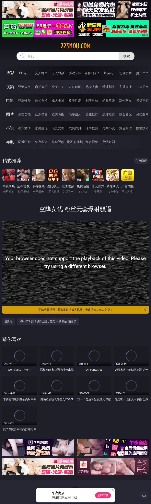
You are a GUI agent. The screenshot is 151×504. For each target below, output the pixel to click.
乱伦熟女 (125, 100)
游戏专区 (75, 73)
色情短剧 (108, 142)
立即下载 (103, 495)
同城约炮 (24, 142)
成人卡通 (58, 100)
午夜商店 (41, 142)
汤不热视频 (75, 142)
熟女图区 (125, 114)
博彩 (10, 73)
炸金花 (108, 73)
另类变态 (142, 100)
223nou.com (75, 46)
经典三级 (108, 100)
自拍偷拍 (41, 87)
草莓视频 (58, 142)
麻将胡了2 (92, 73)
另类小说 (108, 128)
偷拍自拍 (41, 100)
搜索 (126, 56)
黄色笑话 (125, 128)
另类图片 (142, 114)
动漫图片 (75, 114)
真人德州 (41, 73)
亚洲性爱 (24, 100)
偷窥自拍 (24, 114)
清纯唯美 (108, 114)
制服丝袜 (92, 100)
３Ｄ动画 (75, 87)
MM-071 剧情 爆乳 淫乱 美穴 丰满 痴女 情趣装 (48, 321)
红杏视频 (92, 142)
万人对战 (58, 73)
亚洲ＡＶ (24, 87)
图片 (10, 114)
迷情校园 (92, 128)
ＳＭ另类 (142, 87)
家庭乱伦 (41, 128)
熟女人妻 (92, 87)
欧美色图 (58, 114)
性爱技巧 (142, 128)
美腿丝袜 (92, 114)
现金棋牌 (125, 73)
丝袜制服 (108, 87)
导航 (10, 141)
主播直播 (125, 87)
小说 (10, 128)
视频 (10, 86)
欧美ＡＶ (58, 87)
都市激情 (24, 128)
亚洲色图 (41, 114)
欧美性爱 (75, 100)
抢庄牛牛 (142, 73)
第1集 (8, 321)
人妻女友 (58, 128)
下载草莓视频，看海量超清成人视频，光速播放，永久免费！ (92, 309)
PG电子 (24, 73)
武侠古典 (75, 128)
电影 (10, 100)
